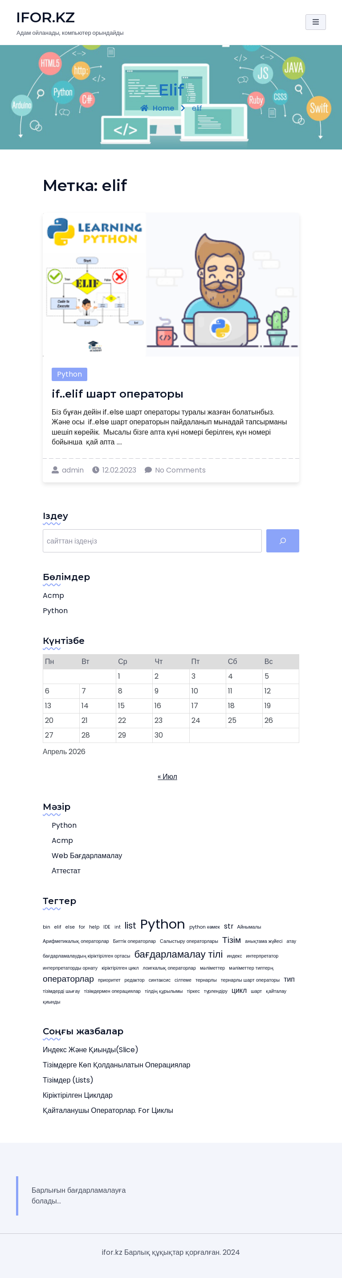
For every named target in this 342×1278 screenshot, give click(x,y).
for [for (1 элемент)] (82, 927)
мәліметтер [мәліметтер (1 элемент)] (212, 968)
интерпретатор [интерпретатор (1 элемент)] (262, 956)
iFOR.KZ (45, 17)
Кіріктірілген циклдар (78, 1095)
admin (68, 470)
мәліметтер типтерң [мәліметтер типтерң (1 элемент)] (251, 968)
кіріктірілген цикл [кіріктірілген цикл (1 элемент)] (120, 968)
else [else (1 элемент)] (70, 927)
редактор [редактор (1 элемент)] (135, 980)
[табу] (282, 540)
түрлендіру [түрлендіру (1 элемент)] (216, 991)
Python (69, 374)
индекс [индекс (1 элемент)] (234, 956)
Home (157, 108)
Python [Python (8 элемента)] (162, 924)
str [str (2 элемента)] (228, 926)
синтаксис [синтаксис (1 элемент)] (160, 980)
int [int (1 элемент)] (117, 927)
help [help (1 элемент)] (94, 927)
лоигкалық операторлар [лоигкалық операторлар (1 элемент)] (169, 968)
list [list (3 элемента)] (130, 926)
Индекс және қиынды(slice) (90, 1050)
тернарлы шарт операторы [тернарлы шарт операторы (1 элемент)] (250, 980)
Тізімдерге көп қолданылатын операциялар (116, 1065)
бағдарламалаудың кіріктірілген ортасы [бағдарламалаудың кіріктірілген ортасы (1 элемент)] (86, 956)
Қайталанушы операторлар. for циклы (108, 1110)
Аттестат (66, 871)
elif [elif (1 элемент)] (57, 927)
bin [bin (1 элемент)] (46, 927)
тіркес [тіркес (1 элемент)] (193, 991)
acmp (53, 595)
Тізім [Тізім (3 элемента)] (231, 940)
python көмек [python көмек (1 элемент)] (204, 927)
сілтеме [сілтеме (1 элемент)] (183, 980)
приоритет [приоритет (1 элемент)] (109, 980)
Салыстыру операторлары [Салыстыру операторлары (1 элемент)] (189, 941)
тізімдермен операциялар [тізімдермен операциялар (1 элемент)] (112, 991)
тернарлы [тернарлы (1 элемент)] (206, 980)
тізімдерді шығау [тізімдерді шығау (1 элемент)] (61, 991)
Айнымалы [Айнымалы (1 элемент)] (249, 927)
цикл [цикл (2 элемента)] (239, 990)
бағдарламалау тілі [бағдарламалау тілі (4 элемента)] (178, 954)
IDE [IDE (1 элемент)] (106, 927)
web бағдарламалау (87, 856)
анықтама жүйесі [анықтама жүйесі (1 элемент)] (263, 941)
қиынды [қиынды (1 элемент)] (51, 1002)
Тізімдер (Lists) (68, 1080)
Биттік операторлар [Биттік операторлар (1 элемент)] (134, 941)
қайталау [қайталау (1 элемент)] (276, 991)
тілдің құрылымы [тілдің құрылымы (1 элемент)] (164, 991)
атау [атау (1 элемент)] (291, 941)
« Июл (167, 777)
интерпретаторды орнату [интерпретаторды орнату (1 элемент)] (70, 968)
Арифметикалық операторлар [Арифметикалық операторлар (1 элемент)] (76, 941)
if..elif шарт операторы (117, 393)
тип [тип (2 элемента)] (289, 979)
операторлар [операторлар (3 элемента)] (68, 979)
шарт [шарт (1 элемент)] (256, 991)
